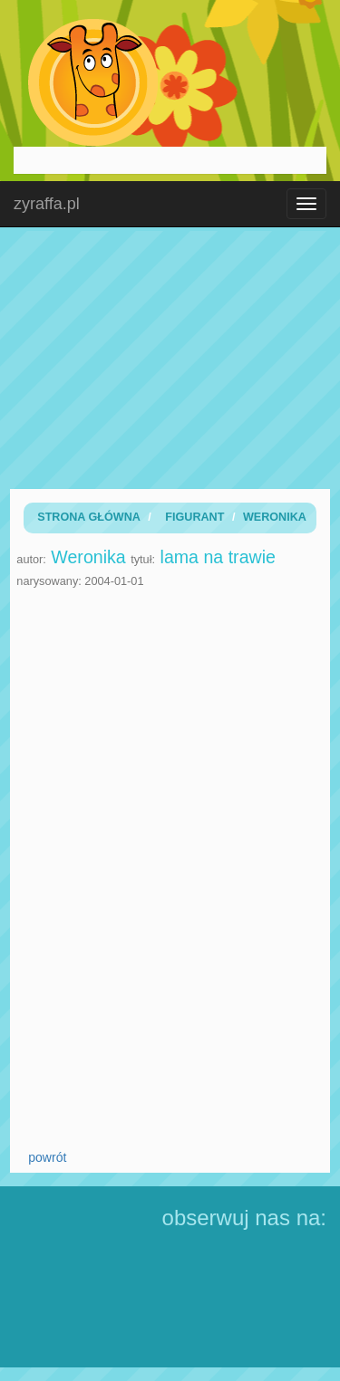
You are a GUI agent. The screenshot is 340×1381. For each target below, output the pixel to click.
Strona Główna (89, 517)
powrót (47, 1157)
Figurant (194, 517)
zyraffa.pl (47, 204)
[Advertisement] (170, 358)
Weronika (274, 517)
